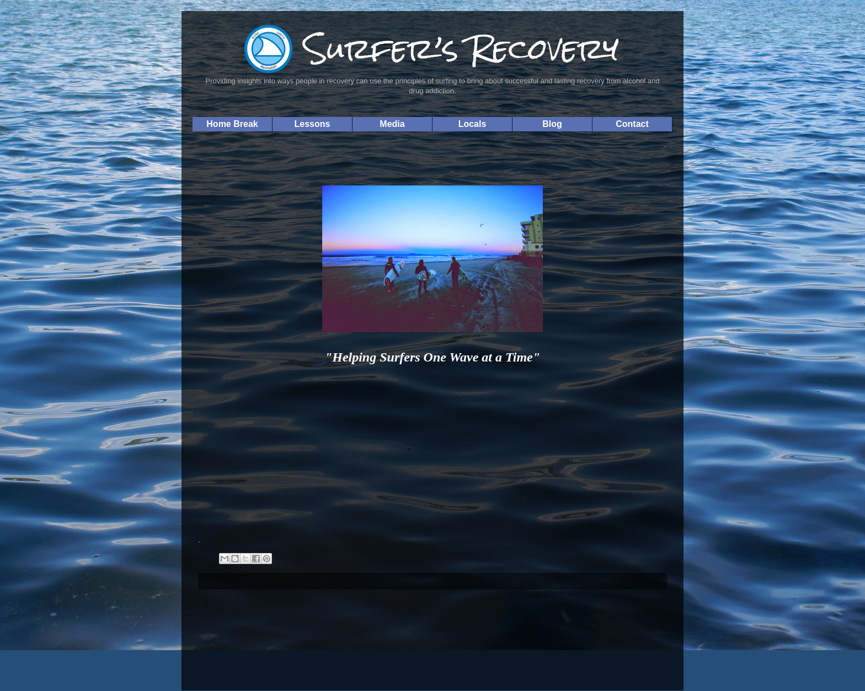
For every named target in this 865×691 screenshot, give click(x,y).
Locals (472, 124)
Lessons (312, 124)
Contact (632, 124)
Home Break (232, 124)
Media (392, 124)
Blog (552, 124)
